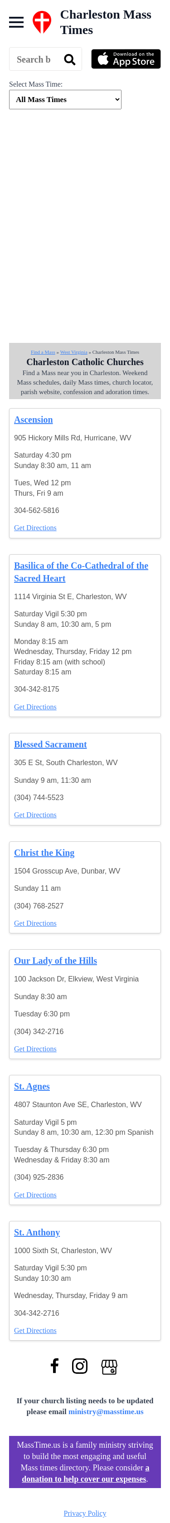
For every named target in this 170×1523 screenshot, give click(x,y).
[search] (70, 59)
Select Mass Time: (36, 84)
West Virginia (73, 352)
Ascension (33, 420)
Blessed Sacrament (50, 744)
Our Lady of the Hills (55, 961)
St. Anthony (37, 1232)
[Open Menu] (16, 22)
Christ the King (44, 853)
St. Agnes (32, 1086)
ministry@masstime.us (106, 1411)
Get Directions (35, 528)
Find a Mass (43, 352)
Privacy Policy (85, 1513)
